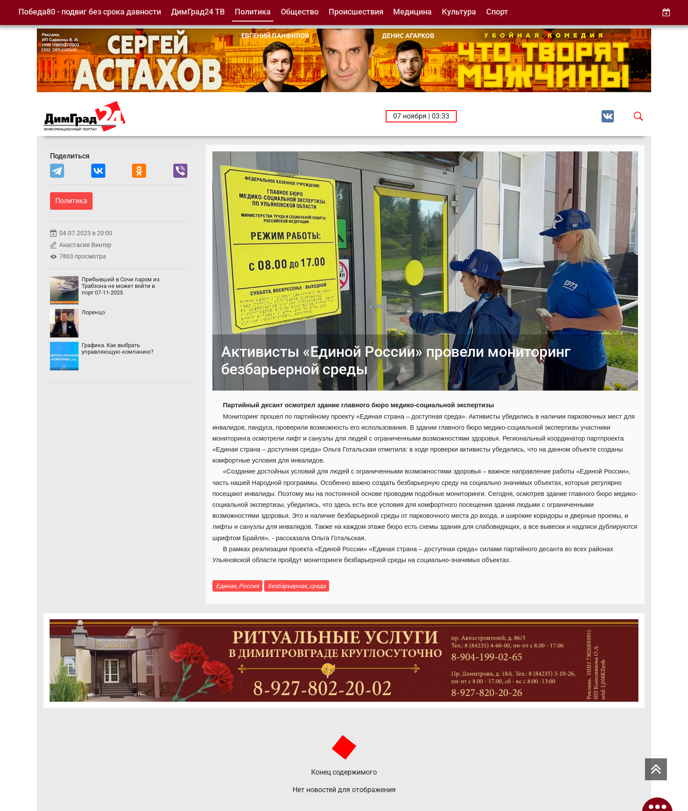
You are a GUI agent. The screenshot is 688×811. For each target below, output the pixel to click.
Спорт (497, 11)
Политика (253, 11)
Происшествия (356, 11)
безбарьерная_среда (297, 585)
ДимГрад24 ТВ (198, 11)
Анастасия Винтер (85, 245)
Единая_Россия (237, 585)
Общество (300, 11)
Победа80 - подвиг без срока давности (89, 11)
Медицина (412, 11)
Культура (459, 11)
